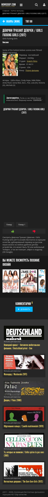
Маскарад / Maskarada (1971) (15, 374)
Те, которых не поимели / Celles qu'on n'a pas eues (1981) (24, 454)
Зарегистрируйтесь (12, 98)
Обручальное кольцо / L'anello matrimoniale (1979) (24, 426)
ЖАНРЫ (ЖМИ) (11, 21)
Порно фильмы (32, 70)
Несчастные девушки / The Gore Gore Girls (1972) (23, 481)
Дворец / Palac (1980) (13, 400)
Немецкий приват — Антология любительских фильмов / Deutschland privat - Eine (22, 346)
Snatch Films (32, 61)
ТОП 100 (29, 21)
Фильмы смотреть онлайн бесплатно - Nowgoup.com (9, 5)
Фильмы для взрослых (12, 342)
